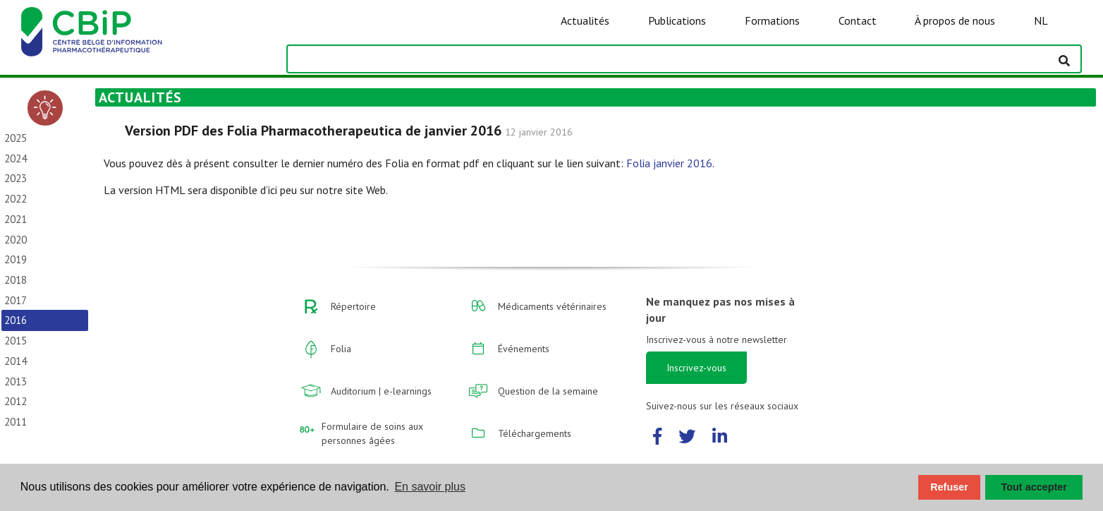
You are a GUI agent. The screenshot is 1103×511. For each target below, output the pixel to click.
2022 (15, 198)
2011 (15, 421)
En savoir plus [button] (429, 487)
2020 (15, 239)
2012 (15, 401)
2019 (15, 259)
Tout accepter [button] (1034, 487)
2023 (15, 178)
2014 (15, 361)
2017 (15, 300)
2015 (15, 340)
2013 (15, 381)
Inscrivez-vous (696, 367)
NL (1041, 20)
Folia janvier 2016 (669, 163)
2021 (15, 219)
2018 (15, 280)
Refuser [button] (949, 487)
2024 (15, 158)
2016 (15, 320)
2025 (15, 138)
